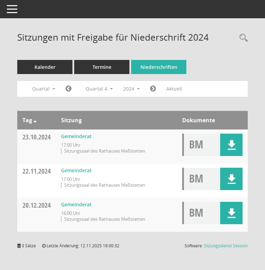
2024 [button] (131, 88)
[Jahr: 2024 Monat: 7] (68, 89)
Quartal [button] (43, 88)
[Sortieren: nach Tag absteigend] (35, 120)
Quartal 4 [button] (99, 88)
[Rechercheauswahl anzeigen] (242, 38)
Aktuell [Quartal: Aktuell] (174, 88)
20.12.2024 (36, 205)
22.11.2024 (36, 171)
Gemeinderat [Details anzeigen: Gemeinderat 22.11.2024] (76, 170)
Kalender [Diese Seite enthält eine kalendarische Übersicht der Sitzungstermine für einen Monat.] (45, 67)
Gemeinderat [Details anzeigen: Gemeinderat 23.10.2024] (76, 136)
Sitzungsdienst (226, 246)
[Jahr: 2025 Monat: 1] (153, 89)
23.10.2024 (36, 137)
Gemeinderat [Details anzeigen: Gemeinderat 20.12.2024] (76, 204)
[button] (231, 145)
